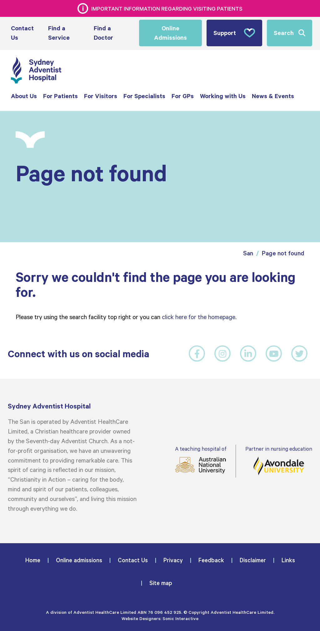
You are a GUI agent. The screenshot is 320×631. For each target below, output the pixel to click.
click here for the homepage (198, 316)
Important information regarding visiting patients (166, 8)
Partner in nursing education (278, 460)
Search (284, 33)
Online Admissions (170, 33)
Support (234, 33)
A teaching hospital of (200, 459)
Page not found (283, 253)
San (248, 253)
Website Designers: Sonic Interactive (160, 618)
